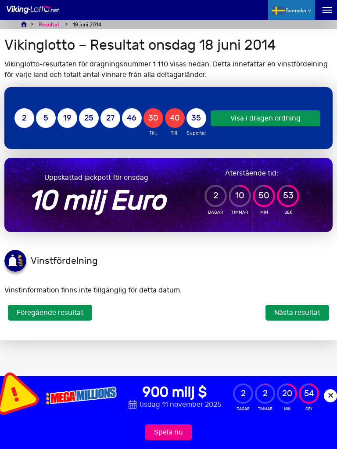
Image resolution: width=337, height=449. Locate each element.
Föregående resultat (50, 312)
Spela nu (168, 432)
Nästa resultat (297, 312)
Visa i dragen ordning (265, 118)
